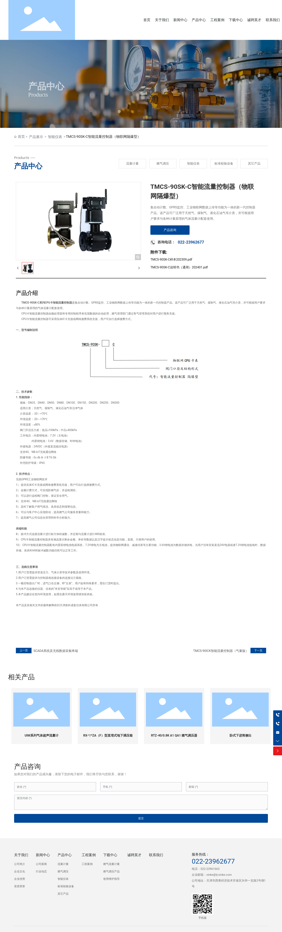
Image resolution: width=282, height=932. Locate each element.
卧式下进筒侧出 (240, 735)
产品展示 (36, 137)
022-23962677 (191, 242)
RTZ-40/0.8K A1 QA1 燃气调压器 (174, 735)
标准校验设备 (223, 163)
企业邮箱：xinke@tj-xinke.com (212, 874)
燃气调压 (162, 163)
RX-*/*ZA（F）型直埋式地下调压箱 (108, 735)
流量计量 (132, 163)
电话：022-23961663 (206, 869)
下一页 (258, 650)
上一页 (24, 650)
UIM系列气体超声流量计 (42, 735)
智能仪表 (55, 137)
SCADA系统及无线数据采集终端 (55, 651)
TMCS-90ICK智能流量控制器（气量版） (221, 651)
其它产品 (254, 163)
